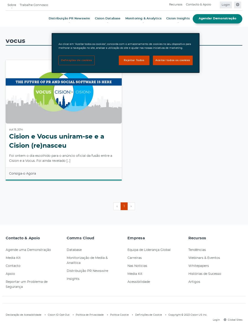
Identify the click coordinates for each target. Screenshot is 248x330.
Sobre (12, 5)
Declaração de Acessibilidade (23, 315)
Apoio (10, 274)
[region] (126, 53)
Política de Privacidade (90, 315)
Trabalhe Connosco (34, 5)
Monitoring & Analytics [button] (143, 18)
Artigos (194, 282)
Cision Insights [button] (178, 18)
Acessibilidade (138, 282)
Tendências (197, 250)
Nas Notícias (137, 266)
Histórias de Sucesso (204, 274)
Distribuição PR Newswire (87, 271)
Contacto (13, 266)
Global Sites (233, 320)
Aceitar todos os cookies (172, 60)
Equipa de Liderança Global (149, 250)
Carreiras (134, 258)
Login (226, 4)
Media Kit (13, 258)
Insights (73, 279)
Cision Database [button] (108, 18)
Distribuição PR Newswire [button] (69, 18)
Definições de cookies (76, 60)
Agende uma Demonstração (28, 250)
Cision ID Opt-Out (58, 315)
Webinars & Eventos (204, 258)
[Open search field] (216, 5)
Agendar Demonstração (217, 18)
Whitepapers (198, 266)
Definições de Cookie (148, 315)
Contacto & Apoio (198, 4)
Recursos (175, 4)
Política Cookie (119, 315)
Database (74, 250)
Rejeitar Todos (134, 60)
